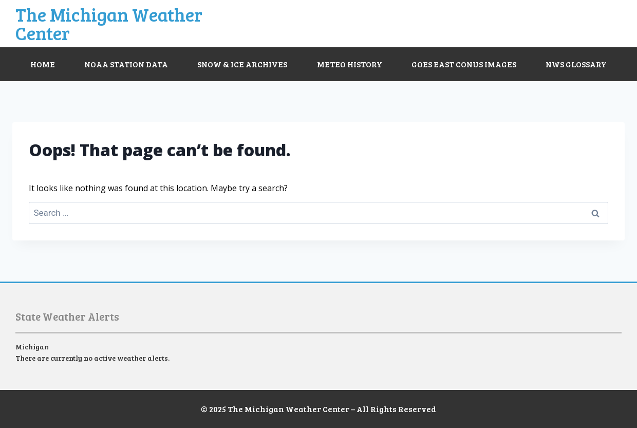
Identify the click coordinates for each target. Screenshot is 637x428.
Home (42, 64)
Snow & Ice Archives (242, 64)
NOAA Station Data (126, 64)
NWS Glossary (576, 64)
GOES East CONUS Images (463, 64)
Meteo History (349, 64)
